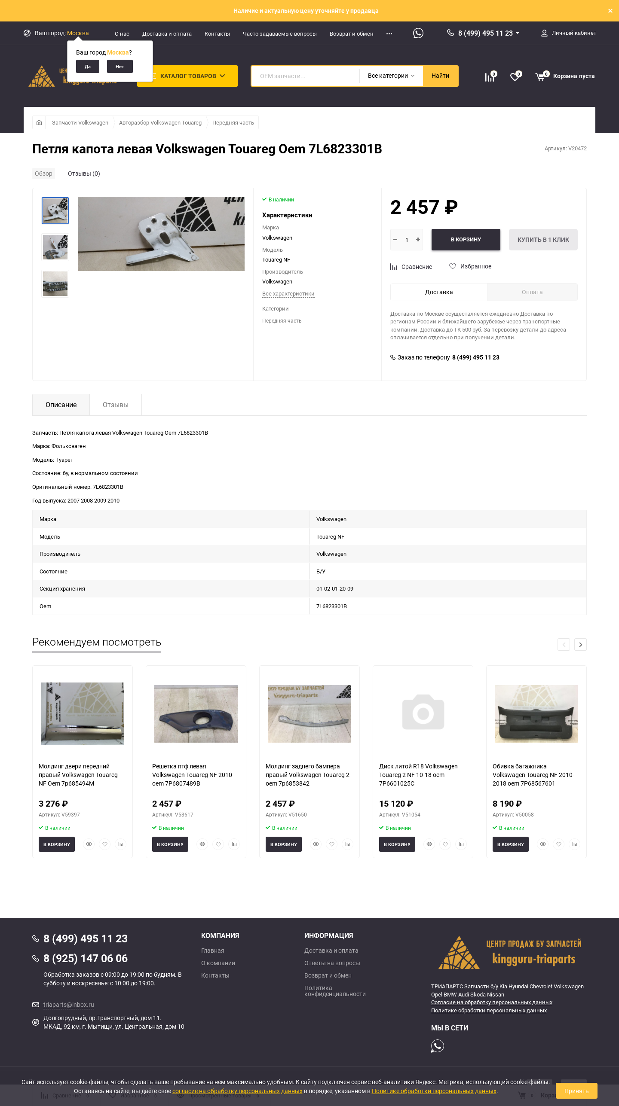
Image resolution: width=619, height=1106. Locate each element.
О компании (218, 963)
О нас (122, 33)
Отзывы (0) (84, 173)
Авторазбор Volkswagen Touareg (160, 122)
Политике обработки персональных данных (489, 1010)
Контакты (217, 33)
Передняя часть (233, 122)
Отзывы (116, 404)
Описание (61, 404)
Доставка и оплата (167, 33)
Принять (576, 1091)
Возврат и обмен (352, 33)
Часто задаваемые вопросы (280, 33)
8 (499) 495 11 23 (485, 33)
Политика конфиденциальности (335, 991)
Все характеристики (288, 293)
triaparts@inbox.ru (68, 1004)
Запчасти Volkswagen (80, 122)
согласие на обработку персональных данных (237, 1091)
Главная (212, 951)
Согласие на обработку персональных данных (491, 1002)
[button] (580, 644)
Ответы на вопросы (332, 963)
